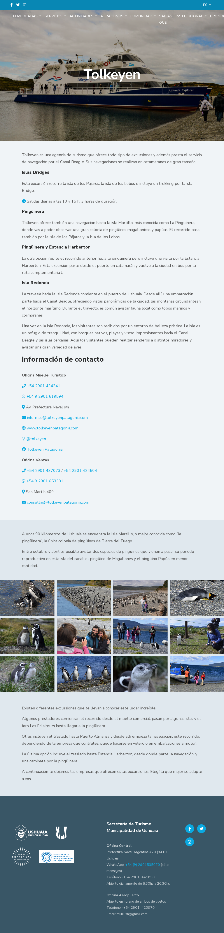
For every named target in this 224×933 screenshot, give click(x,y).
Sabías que (165, 19)
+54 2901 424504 (80, 470)
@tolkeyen (36, 438)
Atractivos (112, 16)
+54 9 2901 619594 (44, 396)
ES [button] (205, 4)
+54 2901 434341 (43, 386)
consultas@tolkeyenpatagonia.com (58, 502)
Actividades (82, 16)
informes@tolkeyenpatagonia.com (57, 417)
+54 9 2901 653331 (44, 481)
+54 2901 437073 (43, 470)
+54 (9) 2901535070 (142, 864)
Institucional (190, 16)
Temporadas (25, 16)
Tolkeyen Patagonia (45, 449)
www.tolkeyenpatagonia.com (52, 428)
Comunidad (141, 16)
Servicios (54, 16)
